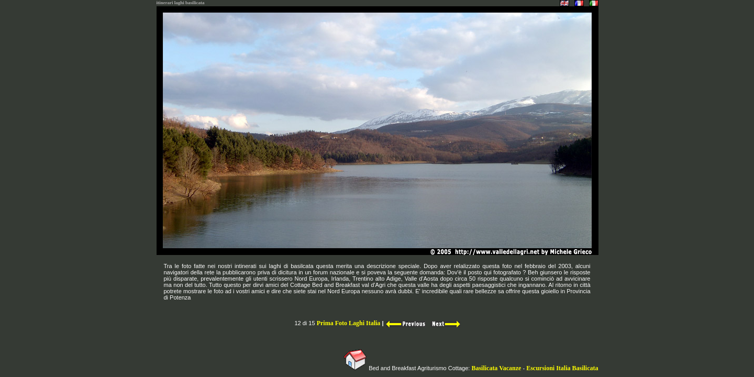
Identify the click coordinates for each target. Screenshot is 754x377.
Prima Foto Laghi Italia (349, 323)
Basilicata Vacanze (495, 368)
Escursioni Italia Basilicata (562, 368)
